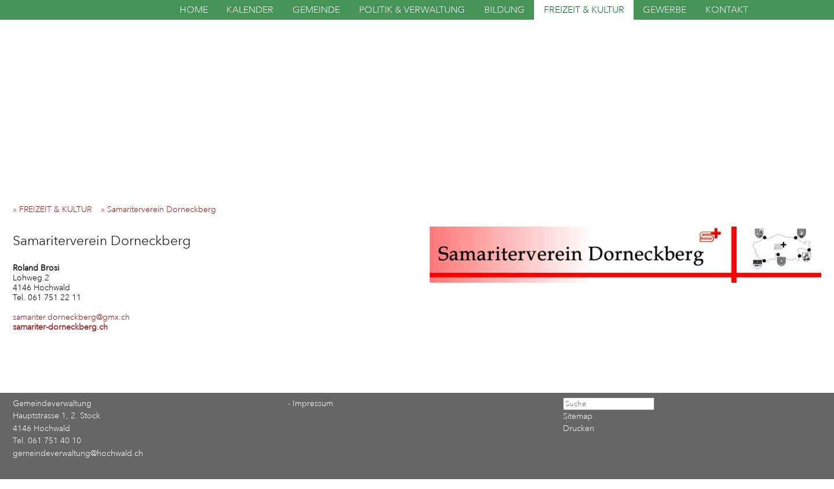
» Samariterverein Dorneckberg (162, 209)
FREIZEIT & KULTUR (584, 10)
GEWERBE (664, 10)
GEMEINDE (316, 10)
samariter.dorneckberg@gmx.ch (71, 317)
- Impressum (310, 403)
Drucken (578, 428)
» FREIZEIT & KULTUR (55, 209)
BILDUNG (504, 10)
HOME (194, 10)
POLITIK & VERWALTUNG (412, 10)
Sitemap (577, 416)
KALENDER (249, 10)
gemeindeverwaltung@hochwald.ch (78, 453)
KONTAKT (726, 10)
